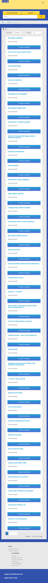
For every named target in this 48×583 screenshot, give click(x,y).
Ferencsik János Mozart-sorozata (20, 321)
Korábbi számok (13, 551)
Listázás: (28, 32)
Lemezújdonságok (14, 66)
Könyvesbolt (15, 565)
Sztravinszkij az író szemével (18, 477)
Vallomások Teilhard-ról (16, 505)
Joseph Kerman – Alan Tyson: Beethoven (22, 335)
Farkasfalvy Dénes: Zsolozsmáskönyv (21, 222)
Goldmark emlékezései (16, 152)
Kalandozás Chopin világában (18, 180)
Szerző (9, 22)
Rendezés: (9, 32)
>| (16, 533)
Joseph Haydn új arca (15, 278)
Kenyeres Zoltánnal (15, 80)
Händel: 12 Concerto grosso (17, 519)
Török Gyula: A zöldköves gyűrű (19, 122)
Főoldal (14, 556)
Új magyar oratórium (15, 38)
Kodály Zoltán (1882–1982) (17, 463)
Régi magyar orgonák (15, 194)
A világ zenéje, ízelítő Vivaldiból (19, 208)
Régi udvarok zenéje (15, 393)
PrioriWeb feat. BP (17, 574)
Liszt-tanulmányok (15, 407)
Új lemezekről (12, 349)
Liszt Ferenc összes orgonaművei (19, 52)
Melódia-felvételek (14, 435)
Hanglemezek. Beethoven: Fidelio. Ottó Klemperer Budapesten (21, 364)
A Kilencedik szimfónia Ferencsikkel (20, 491)
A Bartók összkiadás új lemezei (19, 421)
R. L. (16, 22)
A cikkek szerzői (13, 549)
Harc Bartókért (13, 166)
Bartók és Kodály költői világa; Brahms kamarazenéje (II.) (21, 137)
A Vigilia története (17, 560)
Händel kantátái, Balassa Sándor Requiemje (23, 264)
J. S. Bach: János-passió (16, 379)
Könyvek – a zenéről (15, 292)
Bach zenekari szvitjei (15, 449)
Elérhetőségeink (17, 563)
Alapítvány (15, 561)
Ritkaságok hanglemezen (17, 108)
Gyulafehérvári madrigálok (17, 94)
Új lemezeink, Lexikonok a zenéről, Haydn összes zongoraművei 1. (22, 306)
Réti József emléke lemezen (17, 236)
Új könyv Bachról (14, 250)
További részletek (24, 47)
